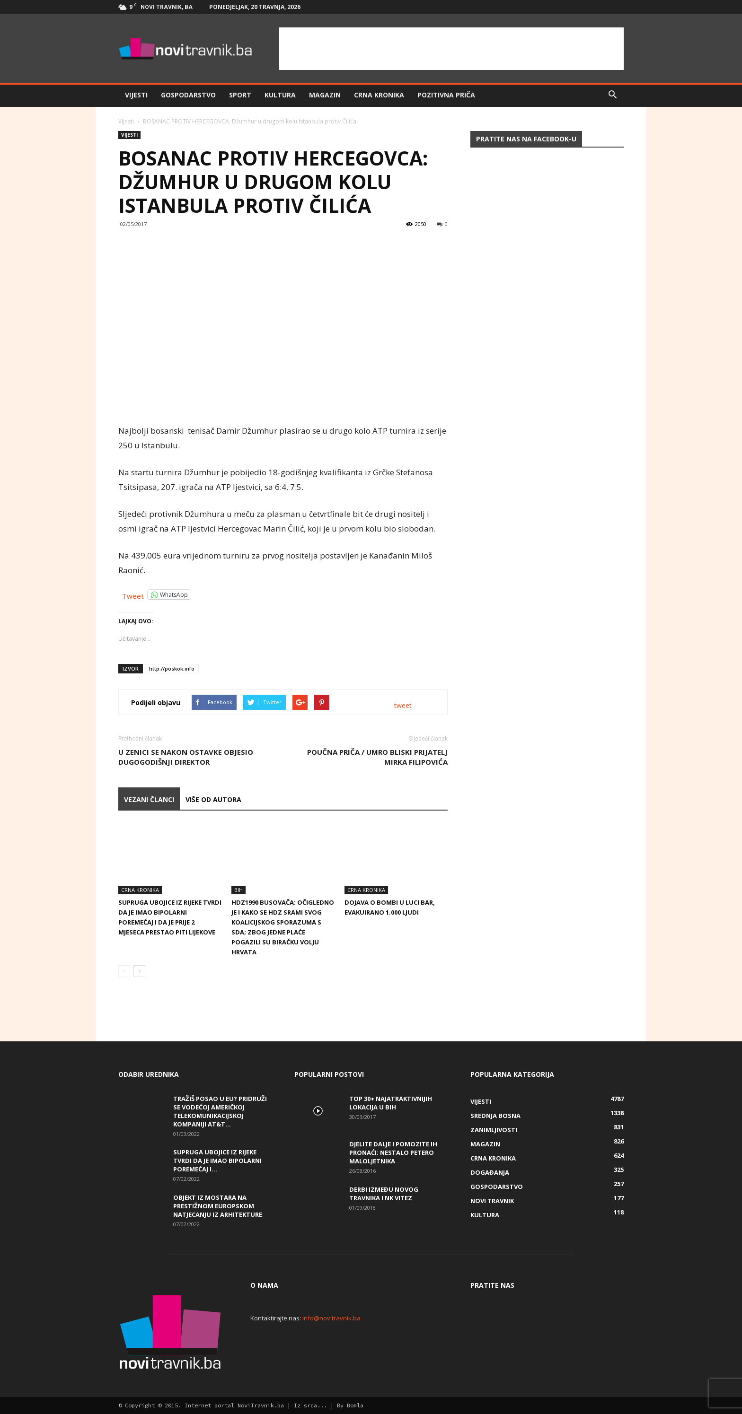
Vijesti (136, 94)
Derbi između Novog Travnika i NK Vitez (383, 1193)
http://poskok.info (171, 668)
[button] (612, 95)
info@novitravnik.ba (331, 1318)
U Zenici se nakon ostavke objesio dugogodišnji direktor (185, 757)
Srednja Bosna (495, 1115)
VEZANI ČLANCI (149, 799)
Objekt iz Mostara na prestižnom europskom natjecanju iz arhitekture (217, 1206)
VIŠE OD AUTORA (213, 799)
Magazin (325, 94)
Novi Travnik (492, 1200)
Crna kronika (379, 94)
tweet (403, 705)
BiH (238, 889)
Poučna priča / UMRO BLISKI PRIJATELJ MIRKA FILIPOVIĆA (377, 757)
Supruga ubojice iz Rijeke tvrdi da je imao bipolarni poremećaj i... (217, 1160)
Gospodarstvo (188, 94)
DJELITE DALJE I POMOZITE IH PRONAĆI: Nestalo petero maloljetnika (393, 1152)
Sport (240, 94)
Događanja (489, 1172)
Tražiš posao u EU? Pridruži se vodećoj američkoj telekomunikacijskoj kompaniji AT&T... (220, 1111)
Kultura (280, 94)
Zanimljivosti (493, 1130)
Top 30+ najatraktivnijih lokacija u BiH (390, 1102)
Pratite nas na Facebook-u (526, 139)
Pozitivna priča (446, 94)
